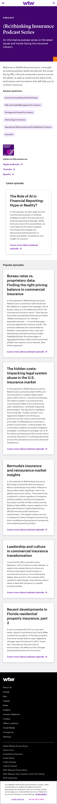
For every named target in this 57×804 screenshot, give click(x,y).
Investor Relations (11, 714)
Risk (5, 696)
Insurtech (9, 134)
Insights (6, 710)
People (6, 692)
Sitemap (7, 736)
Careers (6, 719)
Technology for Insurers (15, 120)
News (5, 705)
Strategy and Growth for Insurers (19, 112)
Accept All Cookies (36, 799)
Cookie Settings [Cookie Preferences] (9, 762)
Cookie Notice (8, 758)
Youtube (7, 169)
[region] (28, 792)
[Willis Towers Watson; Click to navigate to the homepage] (28, 3)
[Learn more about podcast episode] (28, 222)
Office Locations (10, 723)
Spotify (7, 174)
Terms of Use (8, 750)
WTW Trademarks (10, 778)
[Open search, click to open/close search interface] (54, 3)
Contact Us (8, 732)
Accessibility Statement (13, 754)
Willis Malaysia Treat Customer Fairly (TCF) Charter (24, 774)
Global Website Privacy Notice (15, 746)
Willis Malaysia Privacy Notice (15, 770)
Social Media (9, 728)
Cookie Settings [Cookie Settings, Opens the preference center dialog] (17, 799)
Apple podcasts (11, 164)
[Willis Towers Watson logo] (9, 679)
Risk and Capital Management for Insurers (23, 105)
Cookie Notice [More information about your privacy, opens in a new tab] (41, 794)
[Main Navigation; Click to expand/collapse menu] (3, 3)
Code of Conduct (10, 766)
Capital (6, 701)
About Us (7, 687)
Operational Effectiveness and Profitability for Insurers (28, 127)
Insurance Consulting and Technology (21, 98)
